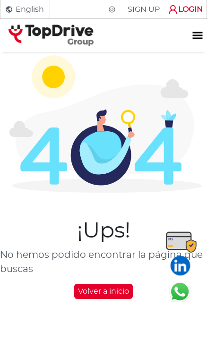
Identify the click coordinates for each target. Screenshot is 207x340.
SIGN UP (144, 9)
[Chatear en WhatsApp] (179, 291)
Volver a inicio (103, 291)
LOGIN (185, 9)
